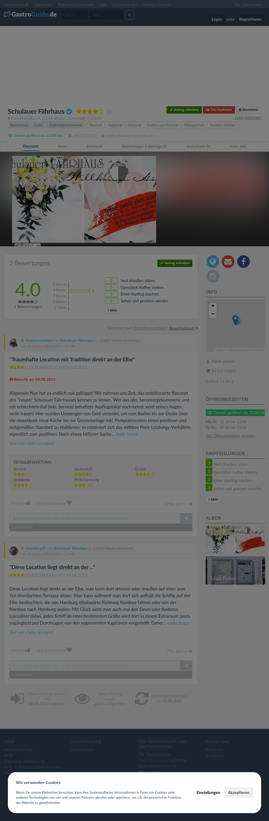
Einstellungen (208, 792)
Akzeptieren (238, 792)
